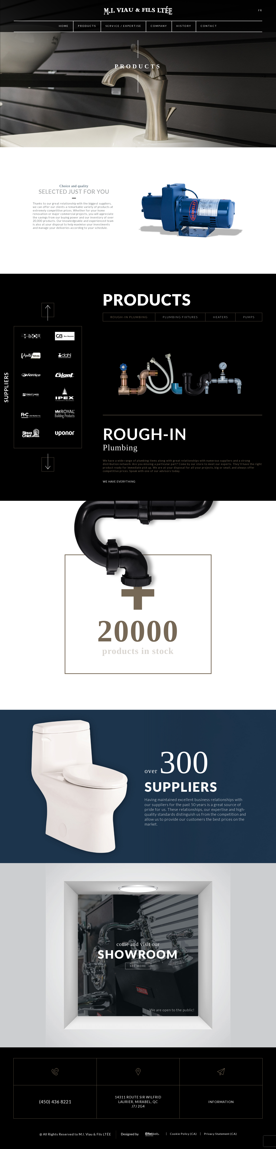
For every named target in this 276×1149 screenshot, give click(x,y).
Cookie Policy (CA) (183, 1133)
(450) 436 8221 (55, 1101)
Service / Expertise (123, 25)
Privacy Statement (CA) (220, 1133)
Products (87, 25)
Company (159, 25)
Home (64, 25)
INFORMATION (221, 1102)
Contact (209, 25)
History (183, 25)
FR (260, 10)
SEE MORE (138, 965)
